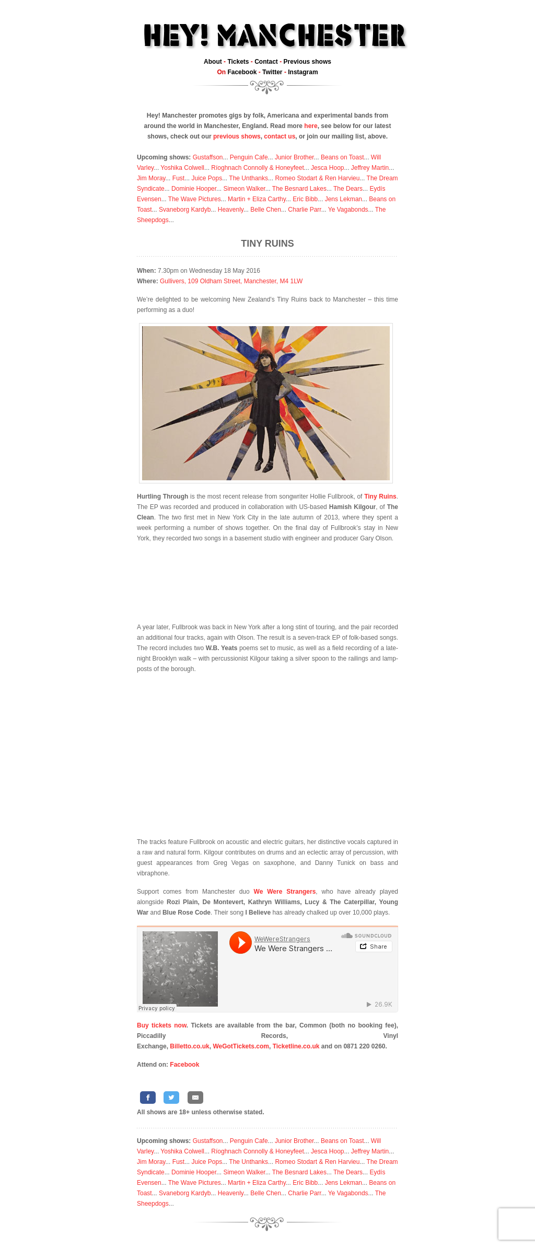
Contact (266, 61)
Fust (178, 178)
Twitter (272, 72)
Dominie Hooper (193, 188)
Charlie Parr (304, 209)
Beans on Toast (342, 157)
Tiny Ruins (267, 243)
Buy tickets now (162, 1025)
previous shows (237, 136)
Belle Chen (265, 209)
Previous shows (307, 61)
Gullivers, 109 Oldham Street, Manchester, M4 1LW (231, 281)
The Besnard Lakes (299, 188)
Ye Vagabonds (348, 209)
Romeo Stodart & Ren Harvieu (317, 178)
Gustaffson (208, 157)
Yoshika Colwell (182, 167)
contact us (279, 136)
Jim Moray (151, 178)
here (310, 126)
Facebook (242, 72)
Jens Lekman (343, 199)
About (213, 61)
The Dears (348, 188)
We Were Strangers (285, 891)
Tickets (238, 61)
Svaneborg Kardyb (185, 209)
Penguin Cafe (249, 157)
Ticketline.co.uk (296, 1046)
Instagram (303, 72)
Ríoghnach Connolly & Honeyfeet (257, 167)
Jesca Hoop (327, 167)
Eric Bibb (305, 199)
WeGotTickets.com (241, 1046)
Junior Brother (294, 157)
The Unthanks (248, 178)
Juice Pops (206, 178)
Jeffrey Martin (370, 167)
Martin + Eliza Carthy (257, 199)
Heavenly (230, 209)
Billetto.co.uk (189, 1046)
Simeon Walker (244, 188)
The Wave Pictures (194, 199)
